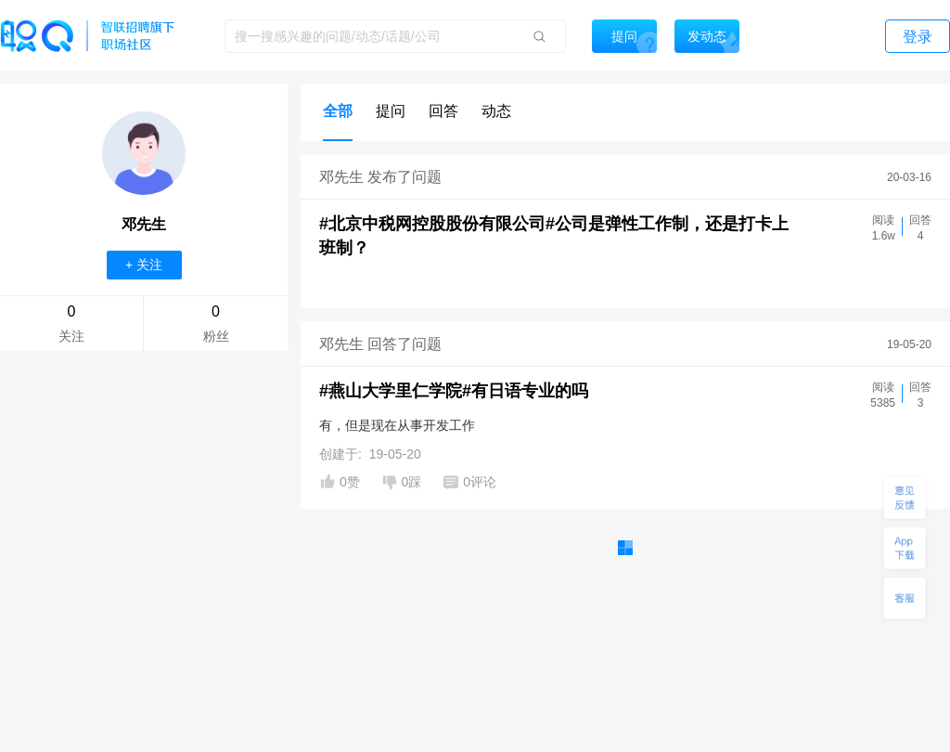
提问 (390, 111)
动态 (496, 111)
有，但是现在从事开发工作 (397, 425)
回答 (443, 111)
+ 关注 (143, 264)
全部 (338, 111)
